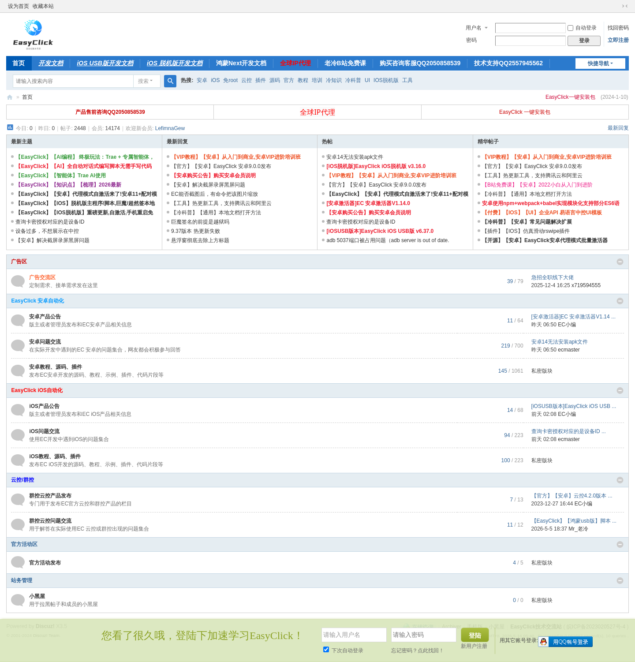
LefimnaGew (170, 128)
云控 (246, 80)
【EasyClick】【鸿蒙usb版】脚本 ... (573, 521)
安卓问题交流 (45, 342)
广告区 (19, 261)
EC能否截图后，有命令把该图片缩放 (214, 194)
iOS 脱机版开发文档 (174, 63)
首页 (18, 63)
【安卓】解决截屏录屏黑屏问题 (52, 240)
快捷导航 (598, 63)
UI (367, 80)
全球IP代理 (295, 63)
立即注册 (618, 40)
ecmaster (568, 350)
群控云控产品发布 (50, 496)
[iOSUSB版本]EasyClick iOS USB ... (573, 406)
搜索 (143, 81)
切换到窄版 (625, 6)
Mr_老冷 (578, 529)
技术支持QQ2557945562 (508, 63)
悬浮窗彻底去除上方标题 (200, 240)
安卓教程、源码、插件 (55, 367)
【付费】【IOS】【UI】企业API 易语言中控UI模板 (542, 212)
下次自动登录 (343, 650)
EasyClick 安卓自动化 (37, 301)
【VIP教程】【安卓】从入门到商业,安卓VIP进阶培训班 (236, 157)
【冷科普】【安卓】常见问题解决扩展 (527, 222)
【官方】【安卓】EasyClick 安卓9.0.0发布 (221, 166)
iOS (215, 80)
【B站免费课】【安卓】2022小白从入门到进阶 (537, 185)
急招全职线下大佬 (552, 277)
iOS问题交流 (44, 431)
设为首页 (18, 6)
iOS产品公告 (44, 406)
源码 (274, 80)
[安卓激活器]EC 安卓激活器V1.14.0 (368, 203)
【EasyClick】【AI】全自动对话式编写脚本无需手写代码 (83, 166)
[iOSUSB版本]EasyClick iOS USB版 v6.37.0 (379, 231)
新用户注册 (474, 646)
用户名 (474, 28)
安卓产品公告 (45, 317)
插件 (260, 80)
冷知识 (334, 80)
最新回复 (618, 128)
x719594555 (586, 285)
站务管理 (21, 580)
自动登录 (582, 28)
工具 (407, 80)
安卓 (202, 80)
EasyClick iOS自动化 (37, 390)
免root (230, 80)
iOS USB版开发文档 (105, 63)
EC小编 (567, 325)
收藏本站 (43, 6)
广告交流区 (42, 277)
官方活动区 (24, 544)
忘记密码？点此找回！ (417, 650)
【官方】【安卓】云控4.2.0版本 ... (572, 496)
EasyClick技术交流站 (9, 97)
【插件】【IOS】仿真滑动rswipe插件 (526, 231)
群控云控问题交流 (50, 521)
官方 (289, 80)
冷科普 (353, 80)
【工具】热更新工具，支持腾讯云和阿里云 (221, 203)
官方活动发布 (45, 563)
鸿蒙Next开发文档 (241, 63)
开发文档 (50, 63)
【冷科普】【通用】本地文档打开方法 (216, 212)
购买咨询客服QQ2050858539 (420, 63)
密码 (471, 40)
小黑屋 (37, 596)
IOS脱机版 (386, 80)
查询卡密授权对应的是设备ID (49, 222)
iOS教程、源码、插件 (55, 456)
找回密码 (618, 28)
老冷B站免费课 (345, 63)
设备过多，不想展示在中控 (47, 231)
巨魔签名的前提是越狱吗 (200, 222)
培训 (317, 80)
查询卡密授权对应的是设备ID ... (568, 431)
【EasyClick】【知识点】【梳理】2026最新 (68, 185)
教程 (303, 80)
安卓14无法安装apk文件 (354, 157)
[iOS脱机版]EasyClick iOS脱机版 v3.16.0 (376, 166)
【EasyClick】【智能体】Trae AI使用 (60, 175)
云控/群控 (22, 480)
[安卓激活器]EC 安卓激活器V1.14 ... (573, 317)
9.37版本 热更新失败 (195, 231)
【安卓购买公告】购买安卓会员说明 (213, 175)
